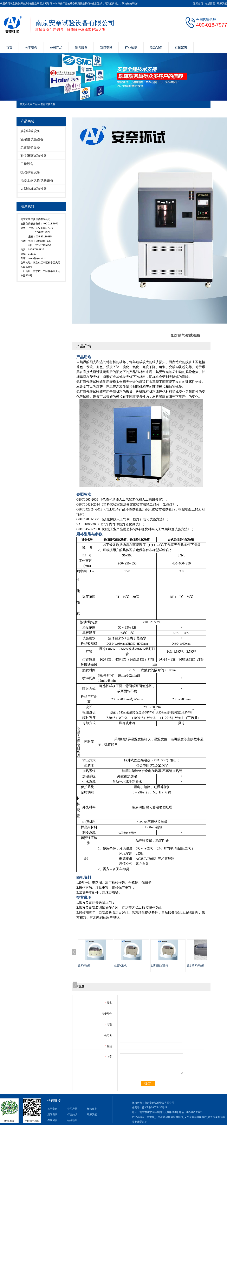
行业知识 (131, 47)
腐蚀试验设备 (30, 131)
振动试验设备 (30, 172)
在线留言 (210, 3)
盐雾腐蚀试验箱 (159, 965)
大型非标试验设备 (33, 188)
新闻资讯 (106, 47)
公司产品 (56, 47)
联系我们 (222, 3)
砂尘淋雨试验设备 (33, 155)
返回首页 (198, 3)
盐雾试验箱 (84, 965)
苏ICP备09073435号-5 (154, 1107)
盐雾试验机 (120, 965)
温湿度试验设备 (32, 139)
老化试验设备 (47, 104)
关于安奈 (31, 47)
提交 (147, 1083)
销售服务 (81, 47)
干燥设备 (27, 164)
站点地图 (72, 1120)
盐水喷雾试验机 (195, 965)
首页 (9, 47)
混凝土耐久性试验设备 (36, 180)
